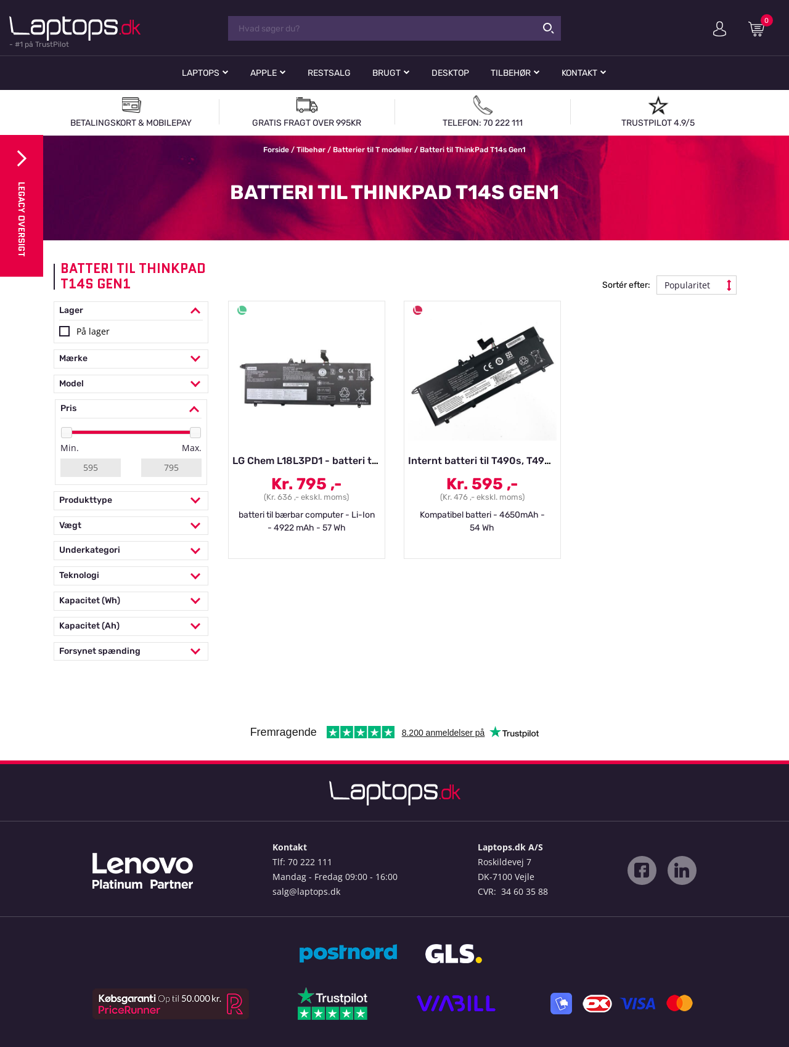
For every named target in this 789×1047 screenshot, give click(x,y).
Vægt (131, 526)
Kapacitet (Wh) (131, 601)
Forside (276, 149)
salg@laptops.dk (306, 891)
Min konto (719, 29)
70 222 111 (310, 862)
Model (131, 384)
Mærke (131, 359)
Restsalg (329, 73)
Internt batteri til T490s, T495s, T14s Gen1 (508, 460)
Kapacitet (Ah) (131, 626)
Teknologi (131, 576)
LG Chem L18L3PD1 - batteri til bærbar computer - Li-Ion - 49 (377, 460)
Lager (131, 311)
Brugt (386, 73)
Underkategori (131, 550)
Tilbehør (511, 73)
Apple (263, 73)
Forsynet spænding (131, 651)
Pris (131, 409)
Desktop (450, 73)
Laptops (200, 73)
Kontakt (579, 73)
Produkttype (131, 500)
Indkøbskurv (760, 28)
